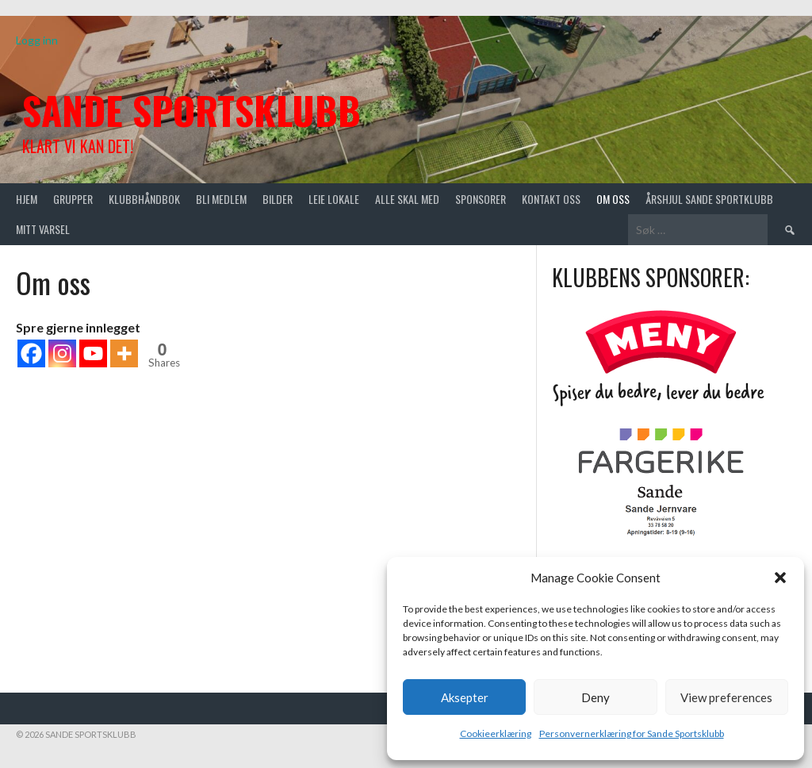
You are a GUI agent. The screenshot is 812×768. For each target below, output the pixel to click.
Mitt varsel (43, 229)
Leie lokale (333, 198)
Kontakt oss (551, 198)
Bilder (277, 198)
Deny (595, 697)
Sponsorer (480, 198)
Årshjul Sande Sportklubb (709, 198)
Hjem (26, 198)
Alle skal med (407, 198)
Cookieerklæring (495, 733)
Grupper (73, 198)
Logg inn (37, 40)
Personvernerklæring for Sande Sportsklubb (631, 733)
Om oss (613, 198)
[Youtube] (93, 353)
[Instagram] (62, 353)
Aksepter (464, 697)
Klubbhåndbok (144, 198)
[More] (124, 353)
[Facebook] (31, 353)
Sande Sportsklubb (191, 110)
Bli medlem (221, 198)
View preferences (726, 697)
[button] (780, 578)
